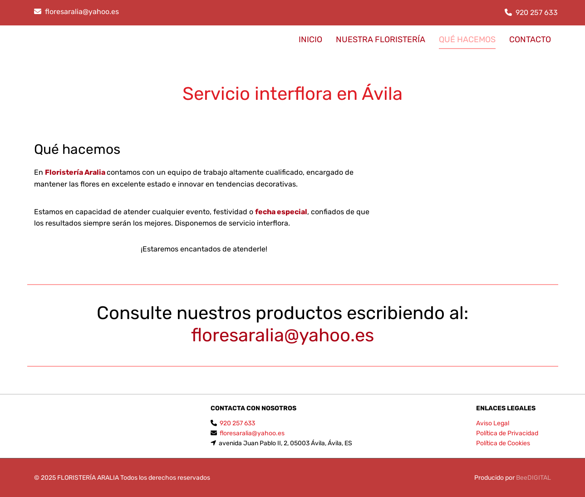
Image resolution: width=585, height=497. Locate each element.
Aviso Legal (492, 423)
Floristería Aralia (75, 172)
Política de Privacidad (507, 433)
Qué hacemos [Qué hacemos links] (467, 39)
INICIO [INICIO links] (310, 39)
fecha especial (281, 211)
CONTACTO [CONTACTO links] (530, 39)
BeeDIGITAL (533, 478)
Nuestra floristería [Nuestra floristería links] (380, 39)
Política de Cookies (503, 443)
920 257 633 (537, 12)
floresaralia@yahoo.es (82, 11)
